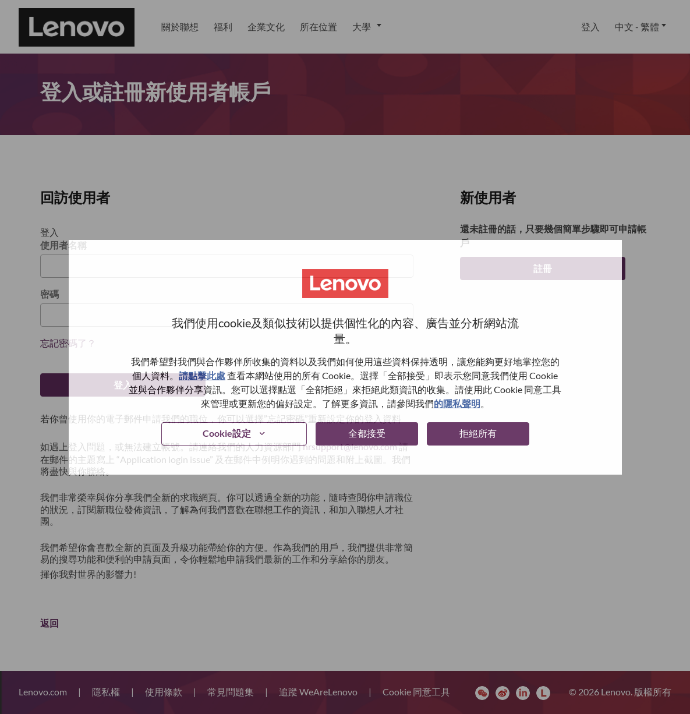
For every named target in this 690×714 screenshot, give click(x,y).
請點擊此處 (202, 375)
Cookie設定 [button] (227, 433)
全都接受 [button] (366, 433)
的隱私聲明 (457, 403)
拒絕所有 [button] (478, 433)
